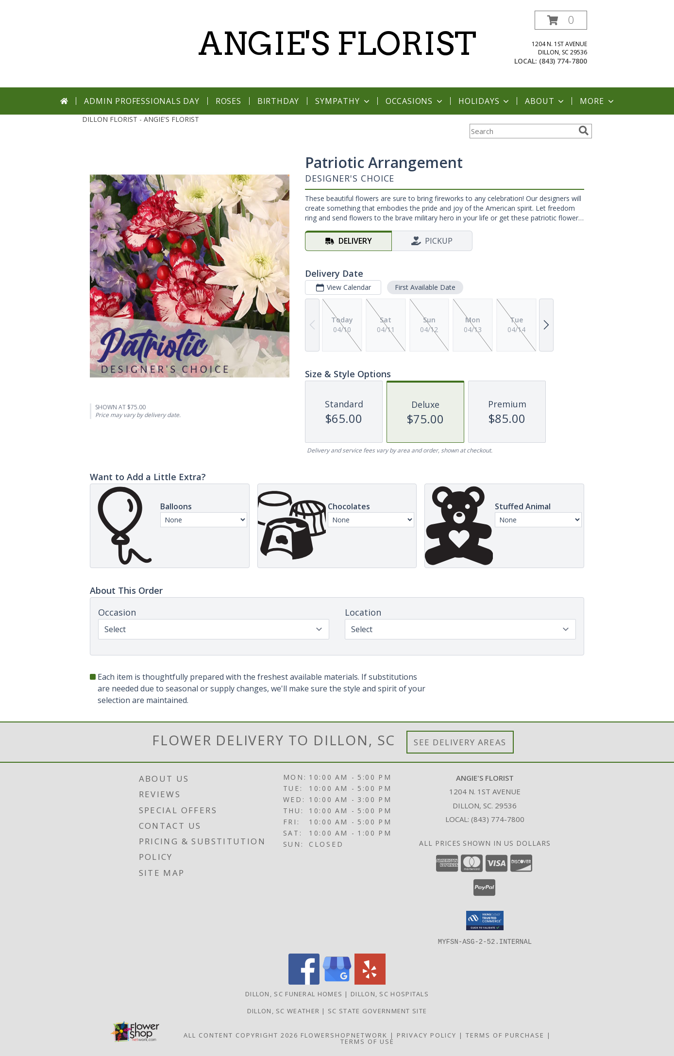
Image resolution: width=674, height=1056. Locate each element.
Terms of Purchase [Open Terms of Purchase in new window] (505, 1034)
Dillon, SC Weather (283, 1010)
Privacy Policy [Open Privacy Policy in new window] (426, 1034)
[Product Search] (522, 131)
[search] (583, 130)
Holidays (484, 101)
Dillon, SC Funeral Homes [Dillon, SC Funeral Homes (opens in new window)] (293, 993)
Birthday (278, 101)
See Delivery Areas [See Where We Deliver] (460, 742)
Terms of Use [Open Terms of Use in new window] (367, 1041)
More (597, 101)
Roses (228, 101)
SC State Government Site (377, 1010)
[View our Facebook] (304, 981)
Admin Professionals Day (141, 101)
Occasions (415, 101)
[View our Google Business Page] (337, 981)
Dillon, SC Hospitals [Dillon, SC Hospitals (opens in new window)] (390, 993)
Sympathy (343, 101)
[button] (561, 20)
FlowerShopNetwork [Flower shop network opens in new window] (344, 1034)
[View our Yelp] (370, 981)
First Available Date (425, 287)
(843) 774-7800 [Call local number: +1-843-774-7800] (563, 61)
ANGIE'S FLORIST (337, 44)
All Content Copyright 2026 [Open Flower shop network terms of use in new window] (241, 1034)
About (545, 101)
